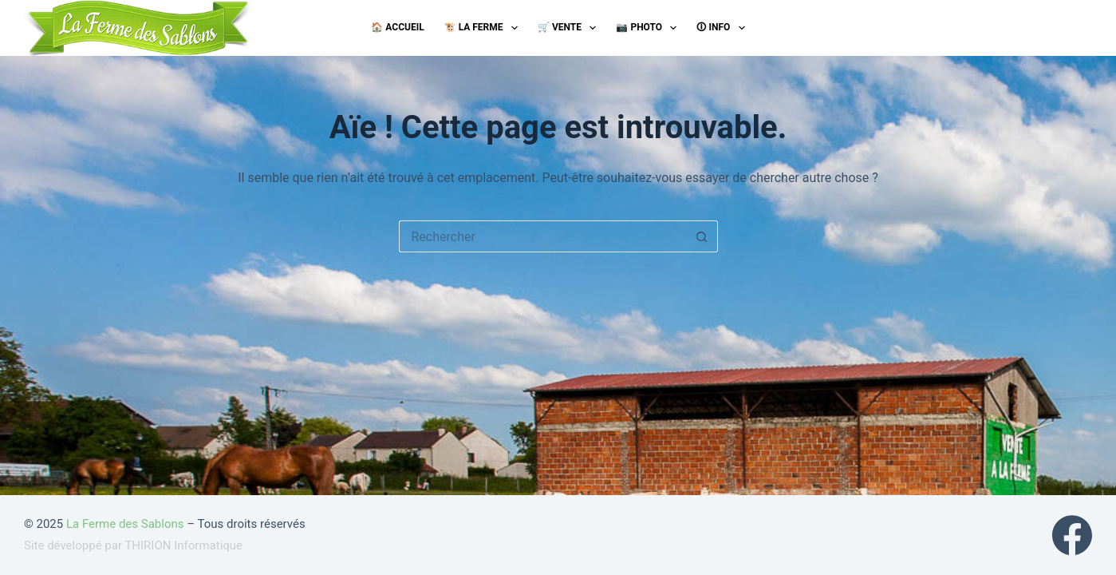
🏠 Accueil (397, 27)
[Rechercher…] (542, 236)
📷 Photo (649, 28)
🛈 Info (723, 28)
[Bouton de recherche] (702, 236)
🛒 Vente (570, 28)
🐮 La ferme (484, 28)
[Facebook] (1072, 535)
